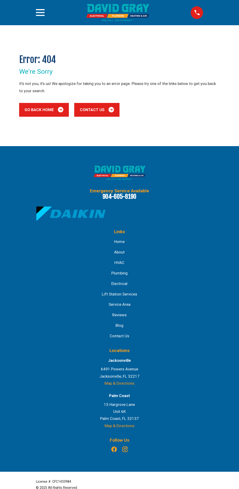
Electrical (119, 283)
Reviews (119, 315)
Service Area (119, 304)
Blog (119, 325)
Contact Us (97, 109)
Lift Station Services (119, 294)
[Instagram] (125, 449)
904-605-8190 (119, 196)
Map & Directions (119, 383)
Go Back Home (44, 109)
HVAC (119, 262)
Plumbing (119, 273)
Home (119, 241)
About (119, 252)
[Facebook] (114, 449)
